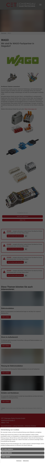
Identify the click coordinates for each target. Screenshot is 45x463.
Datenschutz (26, 460)
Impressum (18, 460)
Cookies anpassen (6, 456)
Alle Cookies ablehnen (7, 453)
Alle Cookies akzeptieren (7, 449)
